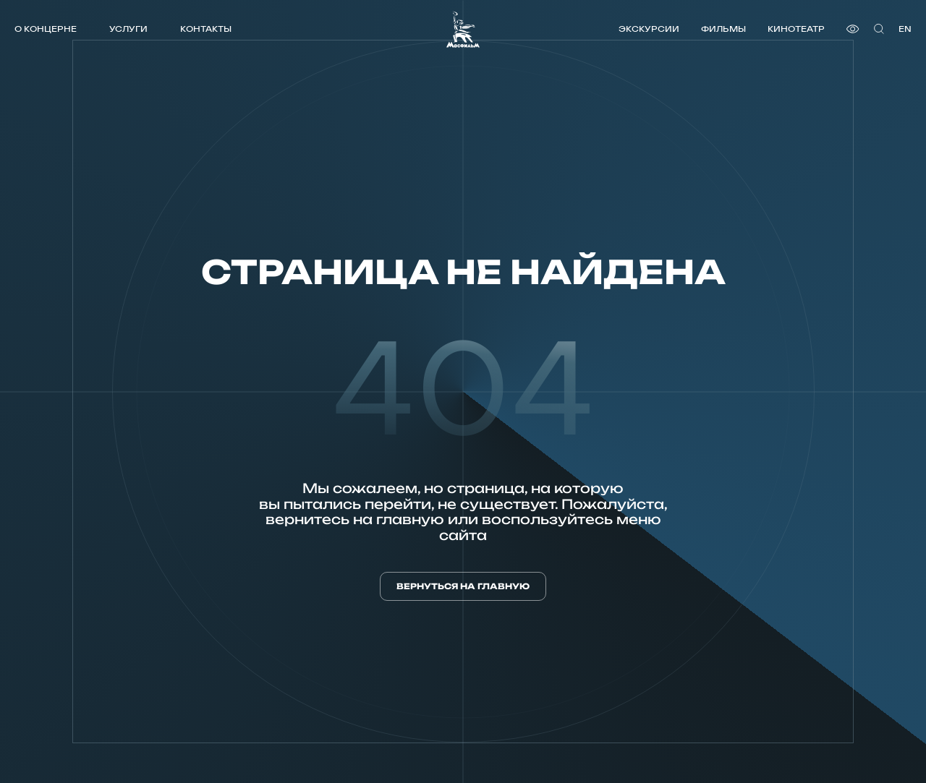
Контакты (206, 28)
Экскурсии (649, 28)
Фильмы (723, 28)
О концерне (45, 28)
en (905, 28)
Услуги (128, 28)
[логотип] (463, 29)
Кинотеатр (796, 28)
